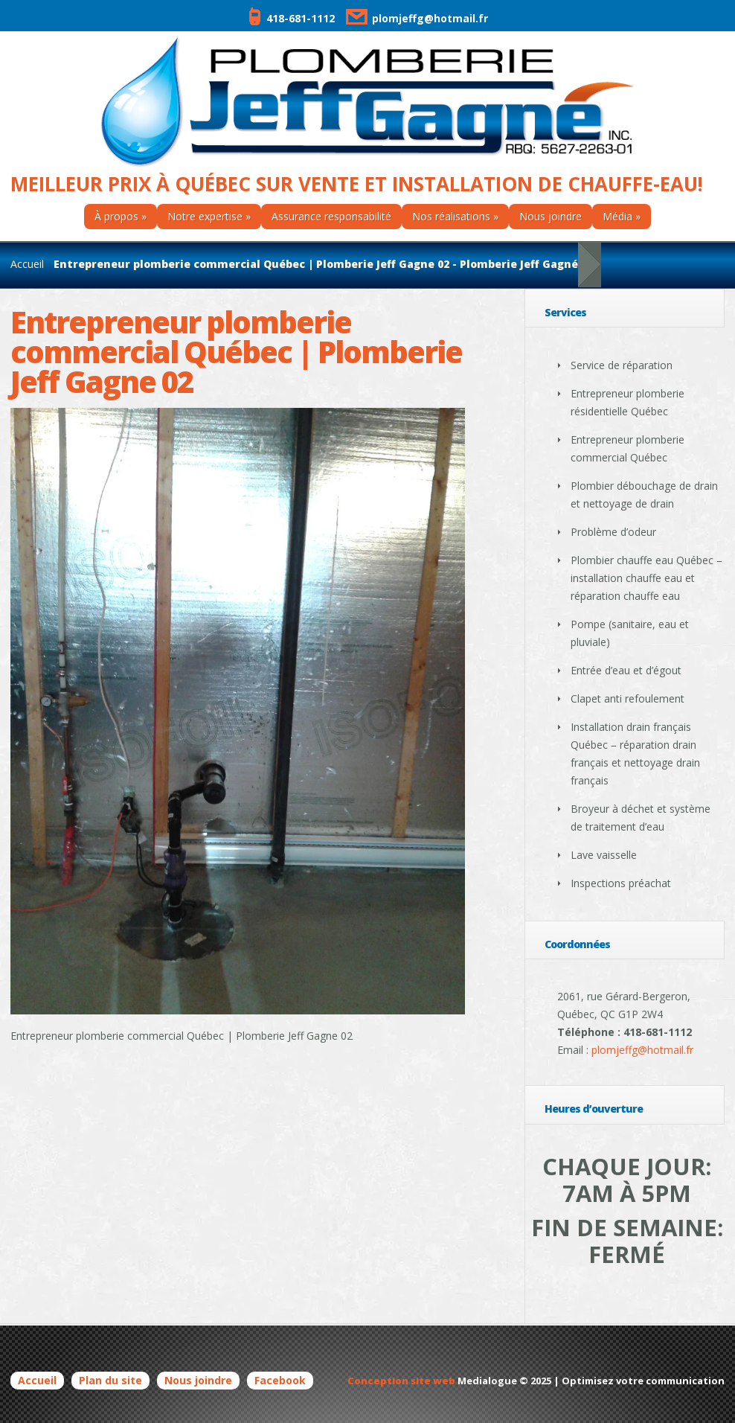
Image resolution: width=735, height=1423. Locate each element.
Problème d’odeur (613, 532)
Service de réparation (622, 365)
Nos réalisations (451, 216)
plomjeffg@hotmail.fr (415, 18)
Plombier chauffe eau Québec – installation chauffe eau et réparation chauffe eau (646, 578)
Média (617, 216)
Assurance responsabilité (331, 216)
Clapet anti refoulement (627, 698)
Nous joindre (550, 216)
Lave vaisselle (604, 855)
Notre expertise (205, 216)
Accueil (27, 264)
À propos (116, 216)
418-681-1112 (291, 18)
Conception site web (401, 1380)
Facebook (280, 1380)
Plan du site (110, 1380)
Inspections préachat (621, 883)
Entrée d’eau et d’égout (626, 670)
